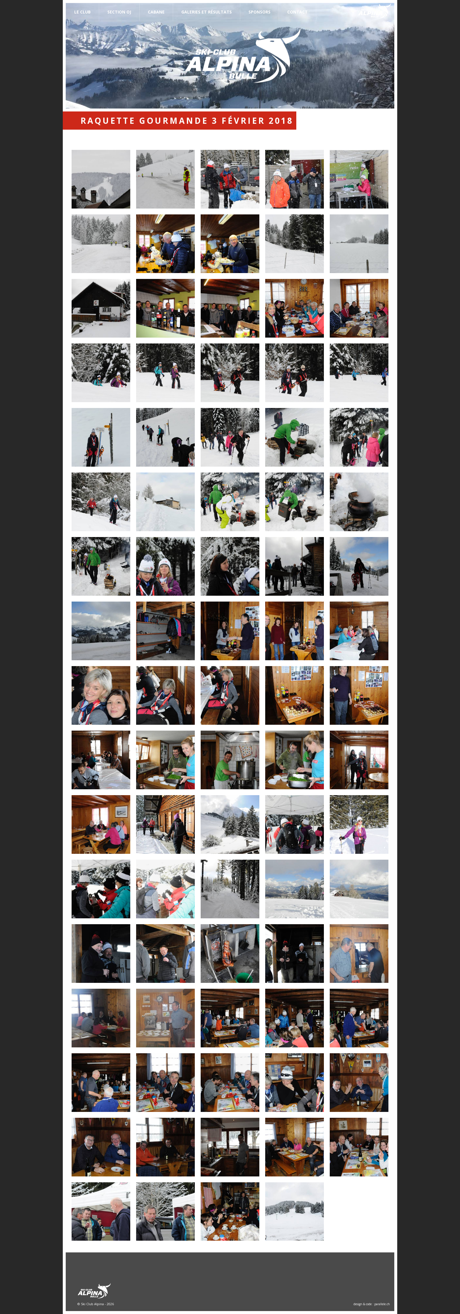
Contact (297, 12)
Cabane (156, 12)
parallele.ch (382, 1304)
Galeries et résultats (206, 12)
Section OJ (119, 12)
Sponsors (259, 12)
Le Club (82, 12)
